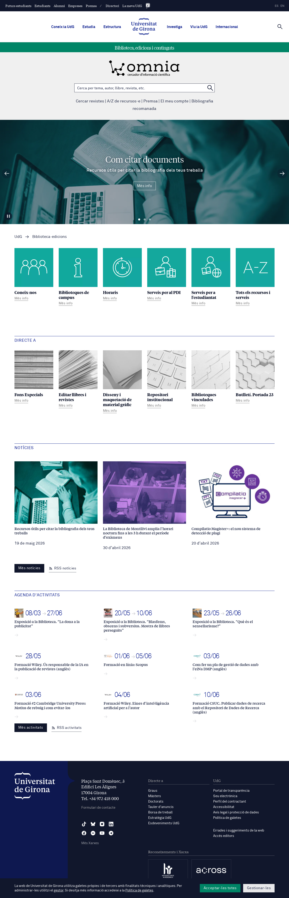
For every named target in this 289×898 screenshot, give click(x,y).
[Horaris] (122, 275)
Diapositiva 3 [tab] (150, 219)
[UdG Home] (144, 27)
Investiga (174, 27)
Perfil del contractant (229, 801)
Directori (112, 5)
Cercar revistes (90, 101)
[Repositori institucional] (166, 379)
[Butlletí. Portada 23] (255, 377)
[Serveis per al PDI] (166, 275)
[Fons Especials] (33, 377)
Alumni (59, 5)
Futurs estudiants (18, 5)
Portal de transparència (231, 790)
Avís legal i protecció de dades (236, 812)
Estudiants (42, 5)
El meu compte (175, 101)
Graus (152, 790)
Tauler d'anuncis (161, 807)
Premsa (91, 5)
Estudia (88, 27)
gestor (58, 890)
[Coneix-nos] (33, 275)
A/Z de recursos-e (123, 101)
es (276, 6)
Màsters (154, 796)
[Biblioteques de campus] (78, 277)
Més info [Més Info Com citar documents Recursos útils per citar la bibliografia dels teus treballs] (144, 186)
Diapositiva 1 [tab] (139, 219)
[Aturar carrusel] (8, 216)
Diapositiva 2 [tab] (145, 219)
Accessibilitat (223, 807)
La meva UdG (132, 5)
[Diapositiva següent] (282, 173)
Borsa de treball (160, 812)
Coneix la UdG (62, 27)
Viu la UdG (198, 27)
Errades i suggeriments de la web (238, 830)
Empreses (75, 5)
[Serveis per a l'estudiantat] (210, 277)
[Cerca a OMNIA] (210, 87)
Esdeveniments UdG (163, 823)
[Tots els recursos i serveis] (255, 277)
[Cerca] (279, 26)
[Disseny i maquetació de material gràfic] (122, 382)
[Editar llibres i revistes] (78, 379)
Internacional (227, 27)
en (282, 6)
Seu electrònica (225, 796)
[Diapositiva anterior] (7, 173)
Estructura (112, 27)
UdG (18, 237)
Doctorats (155, 801)
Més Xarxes (90, 843)
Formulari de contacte (98, 807)
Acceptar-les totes (220, 888)
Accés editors (223, 836)
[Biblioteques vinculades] (210, 379)
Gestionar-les (259, 888)
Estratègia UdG (159, 818)
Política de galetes (227, 818)
